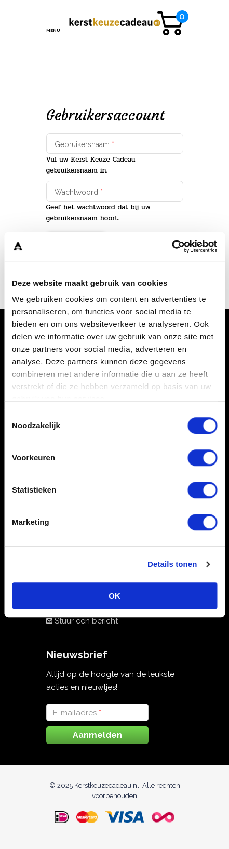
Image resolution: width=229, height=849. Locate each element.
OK (114, 595)
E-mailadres (77, 713)
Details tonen (172, 564)
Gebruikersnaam (84, 144)
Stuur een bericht (86, 621)
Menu (52, 30)
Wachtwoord (79, 192)
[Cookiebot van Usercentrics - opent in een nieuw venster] (171, 246)
